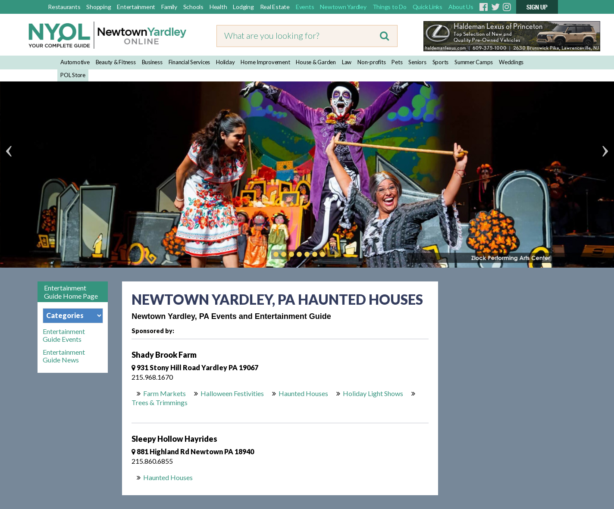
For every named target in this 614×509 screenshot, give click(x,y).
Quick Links (427, 6)
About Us (460, 6)
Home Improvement (265, 62)
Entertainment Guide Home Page (71, 292)
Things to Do (390, 6)
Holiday (225, 62)
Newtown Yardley (343, 6)
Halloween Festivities (232, 393)
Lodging (243, 6)
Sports (440, 62)
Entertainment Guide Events (64, 335)
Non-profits (371, 62)
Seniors (417, 62)
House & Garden (316, 62)
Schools (193, 6)
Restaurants (64, 6)
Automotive (75, 62)
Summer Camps (473, 62)
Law (346, 62)
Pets (397, 62)
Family (169, 6)
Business (152, 62)
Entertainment (136, 6)
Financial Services (189, 62)
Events (305, 6)
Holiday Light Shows (373, 393)
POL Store (72, 75)
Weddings (511, 62)
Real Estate (275, 6)
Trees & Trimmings (160, 402)
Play (335, 254)
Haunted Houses (303, 393)
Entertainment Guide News (64, 356)
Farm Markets (164, 393)
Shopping (98, 6)
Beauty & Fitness (116, 62)
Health (218, 6)
